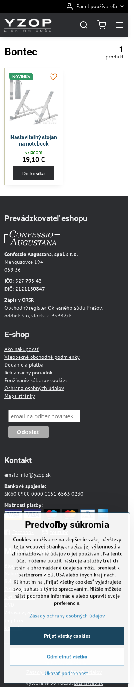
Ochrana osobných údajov (34, 388)
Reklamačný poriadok (28, 372)
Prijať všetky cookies (67, 652)
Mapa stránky (19, 396)
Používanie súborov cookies (35, 380)
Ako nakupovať (21, 349)
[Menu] (119, 24)
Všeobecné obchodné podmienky (42, 357)
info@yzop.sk (35, 475)
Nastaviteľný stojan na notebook (33, 140)
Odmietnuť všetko (67, 673)
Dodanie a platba (24, 364)
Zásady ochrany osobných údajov (67, 632)
